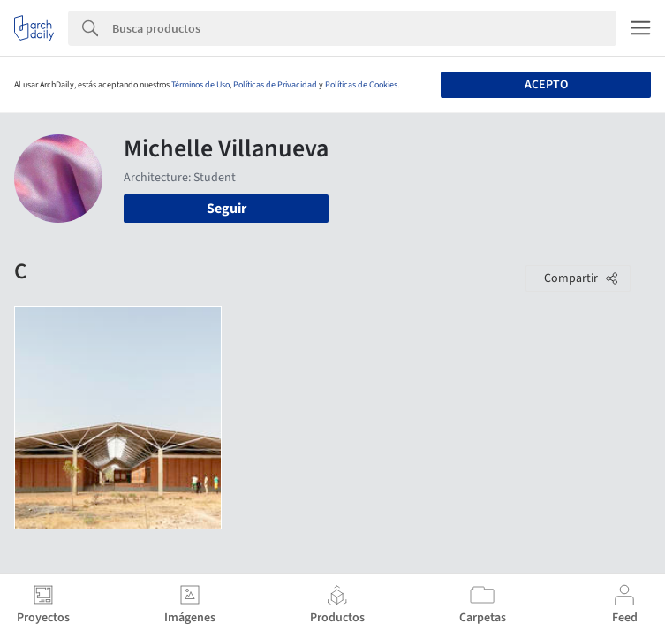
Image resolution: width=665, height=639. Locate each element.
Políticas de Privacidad (275, 85)
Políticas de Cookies (361, 85)
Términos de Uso (200, 85)
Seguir (226, 208)
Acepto (546, 85)
